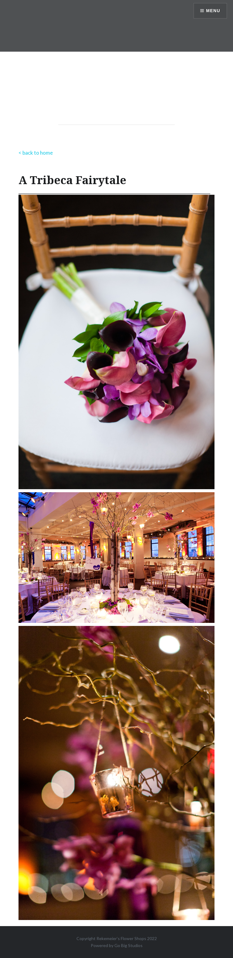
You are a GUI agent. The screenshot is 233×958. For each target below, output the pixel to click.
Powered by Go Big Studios (117, 945)
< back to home (36, 152)
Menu (213, 10)
